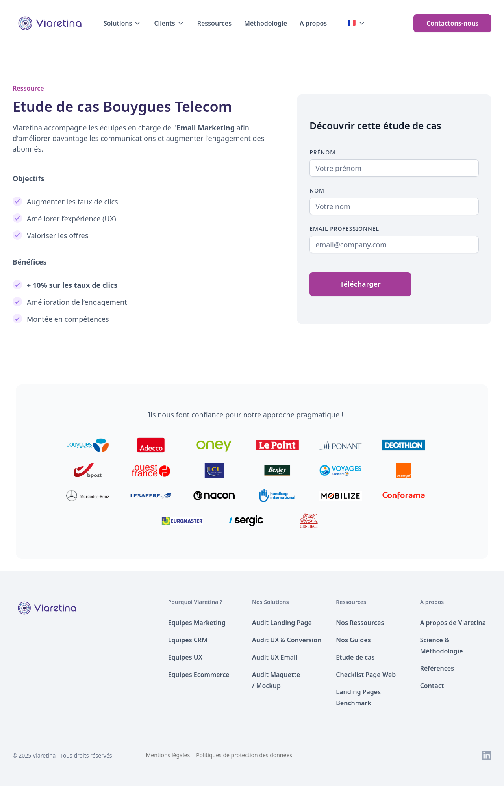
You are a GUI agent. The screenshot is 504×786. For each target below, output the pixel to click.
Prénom (322, 152)
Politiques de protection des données (244, 755)
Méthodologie (265, 23)
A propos (313, 23)
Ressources (214, 23)
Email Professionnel (344, 228)
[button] (122, 23)
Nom (316, 190)
